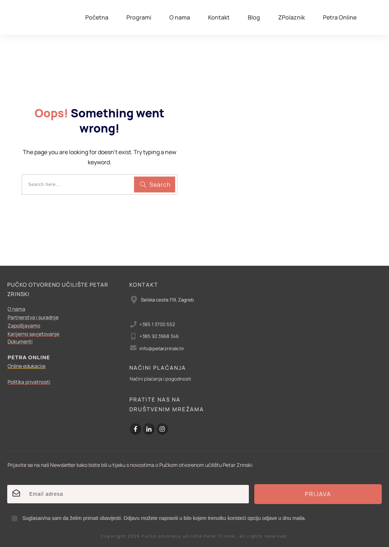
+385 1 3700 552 (157, 324)
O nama (16, 308)
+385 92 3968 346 (159, 336)
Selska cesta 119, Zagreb (167, 299)
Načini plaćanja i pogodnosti (160, 378)
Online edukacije (27, 366)
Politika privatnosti (29, 381)
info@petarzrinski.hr (161, 348)
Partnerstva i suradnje (33, 317)
